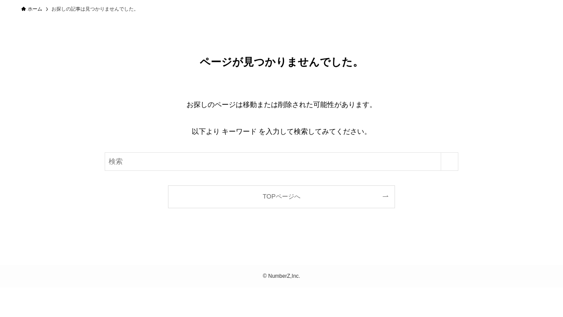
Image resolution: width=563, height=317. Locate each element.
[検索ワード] (281, 161)
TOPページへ (281, 196)
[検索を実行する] (449, 161)
